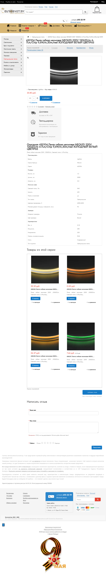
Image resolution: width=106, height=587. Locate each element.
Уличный (92, 493)
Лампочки (7, 72)
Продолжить (97, 447)
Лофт (46, 7)
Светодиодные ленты (10, 59)
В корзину (46, 98)
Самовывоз (26, 495)
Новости (12, 30)
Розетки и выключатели (11, 62)
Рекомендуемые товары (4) (35, 50)
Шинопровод (81, 495)
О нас (2, 2)
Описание (70, 48)
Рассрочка (20, 2)
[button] (104, 2)
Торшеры (6, 56)
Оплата (25, 493)
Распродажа (10, 493)
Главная (11, 25)
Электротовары (8, 69)
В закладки (33, 102)
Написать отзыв (49, 107)
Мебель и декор (9, 66)
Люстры (6, 39)
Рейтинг (32, 443)
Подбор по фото (11, 2)
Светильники (8, 42)
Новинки (24, 30)
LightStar (40, 90)
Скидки (42, 25)
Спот (56, 7)
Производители (82, 25)
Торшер (51, 7)
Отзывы (91, 48)
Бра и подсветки (9, 46)
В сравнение (56, 102)
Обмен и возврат (11, 503)
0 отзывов (54, 48)
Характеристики (81, 48)
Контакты (67, 25)
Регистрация (94, 2)
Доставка (54, 25)
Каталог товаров (27, 25)
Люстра (41, 7)
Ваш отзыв (33, 421)
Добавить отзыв (92, 392)
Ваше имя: (33, 410)
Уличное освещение (10, 52)
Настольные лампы (10, 49)
